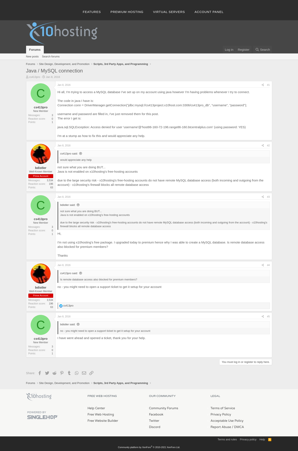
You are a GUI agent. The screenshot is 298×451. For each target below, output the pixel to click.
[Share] (262, 85)
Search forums (51, 56)
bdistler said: (67, 204)
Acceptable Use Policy (227, 421)
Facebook (156, 414)
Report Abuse (221, 427)
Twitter (154, 421)
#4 (268, 265)
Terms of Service (223, 408)
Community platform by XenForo (149, 447)
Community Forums (163, 408)
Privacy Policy (221, 414)
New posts (32, 56)
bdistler (40, 168)
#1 (268, 85)
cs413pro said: (69, 153)
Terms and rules (227, 439)
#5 (268, 316)
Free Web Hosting (101, 414)
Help (262, 439)
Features (92, 12)
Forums (35, 49)
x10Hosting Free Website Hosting (39, 397)
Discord (154, 427)
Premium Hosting (127, 12)
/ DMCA (238, 427)
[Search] (262, 49)
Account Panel (209, 12)
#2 (268, 145)
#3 (268, 196)
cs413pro (34, 77)
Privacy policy (248, 439)
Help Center (96, 408)
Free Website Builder (103, 421)
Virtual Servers (169, 12)
